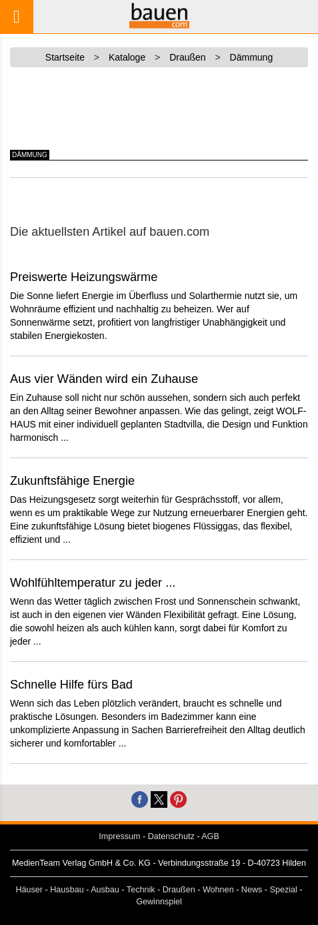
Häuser (29, 889)
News (252, 889)
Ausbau (105, 889)
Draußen (179, 889)
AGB (210, 836)
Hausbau (66, 889)
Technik (141, 889)
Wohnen (218, 889)
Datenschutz (171, 836)
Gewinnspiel (159, 901)
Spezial (283, 889)
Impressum (119, 836)
